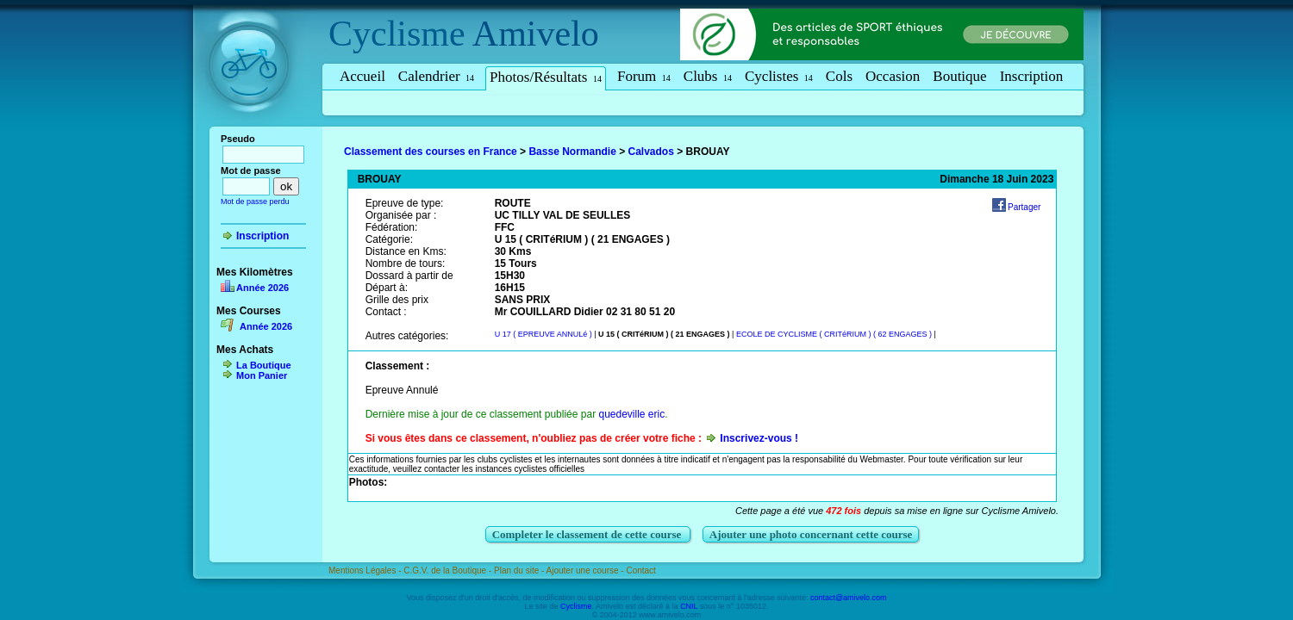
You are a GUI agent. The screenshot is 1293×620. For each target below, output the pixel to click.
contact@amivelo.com (848, 597)
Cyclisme (396, 33)
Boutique (959, 76)
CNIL (688, 606)
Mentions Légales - (365, 570)
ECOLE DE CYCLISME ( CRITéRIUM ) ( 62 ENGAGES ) (834, 334)
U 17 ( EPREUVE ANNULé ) (543, 334)
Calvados (651, 152)
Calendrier (436, 76)
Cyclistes (779, 76)
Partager (1024, 207)
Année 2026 (262, 287)
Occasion (892, 76)
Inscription (1032, 76)
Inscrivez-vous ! (759, 438)
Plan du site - (520, 570)
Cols (839, 76)
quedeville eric (631, 414)
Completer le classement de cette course (588, 534)
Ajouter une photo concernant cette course (811, 534)
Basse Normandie (571, 152)
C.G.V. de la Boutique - (448, 570)
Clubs (708, 76)
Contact (640, 570)
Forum (644, 76)
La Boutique (263, 365)
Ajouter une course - (587, 570)
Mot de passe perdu (255, 201)
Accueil (362, 76)
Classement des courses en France (430, 152)
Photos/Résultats (546, 77)
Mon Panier (261, 375)
